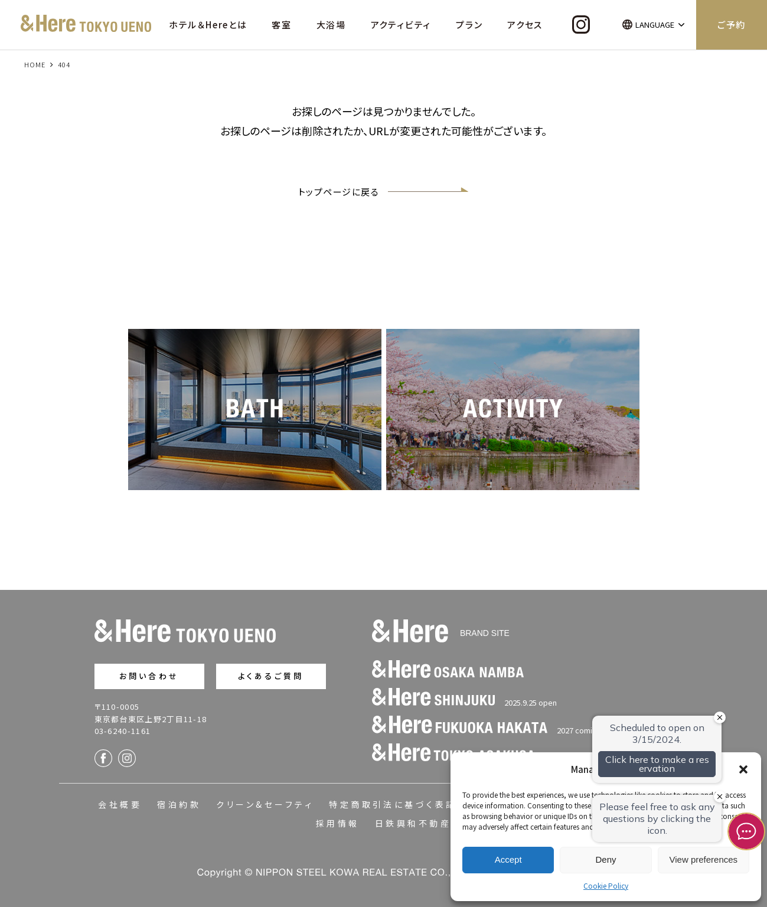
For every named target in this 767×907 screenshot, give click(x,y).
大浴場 (331, 24)
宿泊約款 (179, 804)
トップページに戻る (383, 191)
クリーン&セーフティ (265, 804)
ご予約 (731, 24)
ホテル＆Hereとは (208, 24)
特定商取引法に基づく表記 (393, 804)
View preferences (704, 859)
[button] (743, 769)
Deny (605, 859)
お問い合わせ (149, 675)
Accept (508, 859)
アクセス (525, 24)
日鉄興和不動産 (413, 823)
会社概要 (120, 804)
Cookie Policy (605, 885)
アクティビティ (401, 24)
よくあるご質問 (270, 675)
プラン (469, 24)
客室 (282, 24)
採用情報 (338, 823)
